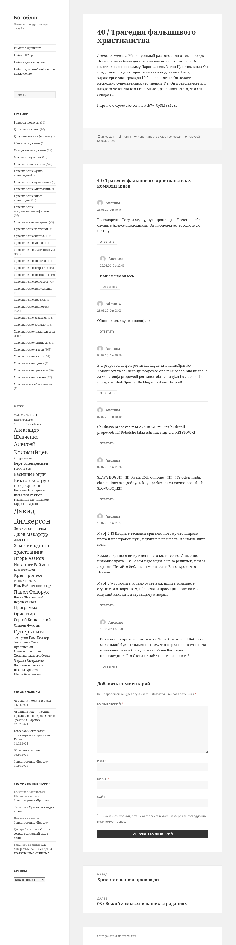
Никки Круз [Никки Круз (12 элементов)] (44, 586)
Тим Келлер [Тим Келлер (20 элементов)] (39, 637)
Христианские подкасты (31, 282)
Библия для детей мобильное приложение (34, 71)
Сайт (101, 797)
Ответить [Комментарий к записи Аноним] (107, 242)
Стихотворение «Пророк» (31, 761)
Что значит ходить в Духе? (32, 701)
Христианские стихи (28, 356)
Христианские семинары (31, 343)
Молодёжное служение (30, 150)
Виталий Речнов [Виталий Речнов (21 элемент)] (28, 495)
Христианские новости (30, 261)
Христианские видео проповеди (28, 198)
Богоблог (26, 17)
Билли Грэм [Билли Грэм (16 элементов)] (22, 468)
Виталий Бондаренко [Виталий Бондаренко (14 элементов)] (30, 490)
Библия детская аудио (29, 62)
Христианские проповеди (31, 307)
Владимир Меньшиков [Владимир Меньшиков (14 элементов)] (31, 499)
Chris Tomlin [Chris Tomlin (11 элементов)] (22, 415)
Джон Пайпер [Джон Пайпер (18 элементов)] (25, 540)
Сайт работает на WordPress (116, 936)
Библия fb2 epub (25, 55)
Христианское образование (33, 384)
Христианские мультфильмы (34, 250)
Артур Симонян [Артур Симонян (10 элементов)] (24, 458)
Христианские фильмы (30, 377)
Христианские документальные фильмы (32, 209)
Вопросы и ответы (26, 122)
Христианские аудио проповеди (28, 173)
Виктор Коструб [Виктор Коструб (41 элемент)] (31, 480)
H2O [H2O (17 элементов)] (33, 415)
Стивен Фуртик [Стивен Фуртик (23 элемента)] (27, 625)
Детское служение (26, 129)
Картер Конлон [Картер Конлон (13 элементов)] (24, 570)
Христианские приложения (33, 289)
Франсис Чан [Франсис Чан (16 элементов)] (23, 647)
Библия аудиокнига (27, 48)
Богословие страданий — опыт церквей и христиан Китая (32, 735)
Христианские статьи (29, 349)
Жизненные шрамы (27, 750)
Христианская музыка (29, 164)
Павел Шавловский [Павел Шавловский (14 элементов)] (28, 597)
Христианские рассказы (30, 318)
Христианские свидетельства (34, 331)
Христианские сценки (29, 363)
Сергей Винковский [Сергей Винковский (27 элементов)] (32, 619)
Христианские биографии (32, 189)
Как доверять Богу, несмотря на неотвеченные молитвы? (33, 849)
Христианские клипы (29, 236)
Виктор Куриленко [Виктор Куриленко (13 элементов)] (27, 486)
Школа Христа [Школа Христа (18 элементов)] (26, 670)
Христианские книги (28, 243)
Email (103, 779)
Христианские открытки (31, 268)
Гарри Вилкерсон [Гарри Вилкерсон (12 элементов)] (26, 504)
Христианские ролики (29, 325)
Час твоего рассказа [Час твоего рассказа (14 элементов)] (28, 665)
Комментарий (110, 704)
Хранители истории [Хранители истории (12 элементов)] (28, 651)
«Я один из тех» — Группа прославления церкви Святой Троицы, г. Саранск (34, 716)
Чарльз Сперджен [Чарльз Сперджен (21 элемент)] (29, 660)
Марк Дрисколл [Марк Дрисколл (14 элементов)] (25, 581)
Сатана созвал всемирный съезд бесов (32, 833)
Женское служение (27, 143)
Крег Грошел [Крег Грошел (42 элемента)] (28, 575)
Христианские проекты (30, 300)
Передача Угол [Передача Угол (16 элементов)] (25, 602)
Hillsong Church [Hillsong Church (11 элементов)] (23, 419)
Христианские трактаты (31, 370)
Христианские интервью (31, 222)
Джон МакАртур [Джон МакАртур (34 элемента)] (31, 534)
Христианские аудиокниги (32, 182)
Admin (127, 137)
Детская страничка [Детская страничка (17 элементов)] (30, 528)
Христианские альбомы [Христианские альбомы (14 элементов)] (32, 655)
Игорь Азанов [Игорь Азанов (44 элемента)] (29, 558)
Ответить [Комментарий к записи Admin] (107, 331)
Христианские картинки (31, 229)
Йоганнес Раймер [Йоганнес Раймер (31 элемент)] (31, 564)
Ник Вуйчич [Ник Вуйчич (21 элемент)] (24, 585)
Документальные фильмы (32, 136)
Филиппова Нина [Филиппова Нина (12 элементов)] (26, 642)
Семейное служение (27, 157)
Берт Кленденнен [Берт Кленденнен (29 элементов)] (31, 463)
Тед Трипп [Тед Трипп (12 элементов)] (21, 638)
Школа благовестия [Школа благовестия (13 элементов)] (28, 674)
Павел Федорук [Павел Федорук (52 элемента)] (31, 591)
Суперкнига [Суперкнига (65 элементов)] (29, 631)
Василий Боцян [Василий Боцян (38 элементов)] (30, 474)
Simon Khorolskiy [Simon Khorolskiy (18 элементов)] (27, 424)
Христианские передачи (30, 275)
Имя (102, 761)
